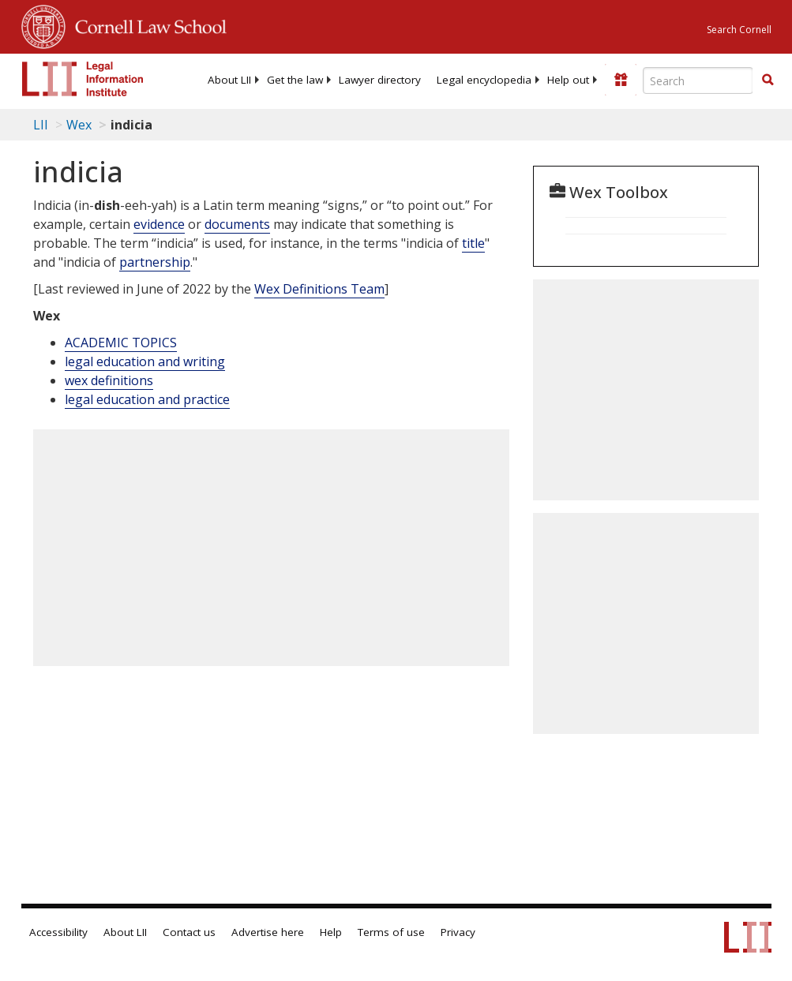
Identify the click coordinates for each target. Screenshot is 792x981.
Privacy (458, 932)
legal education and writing (145, 361)
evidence (159, 224)
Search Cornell (739, 29)
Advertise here (267, 932)
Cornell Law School (146, 24)
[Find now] (768, 80)
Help (331, 932)
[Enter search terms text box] (698, 80)
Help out (568, 80)
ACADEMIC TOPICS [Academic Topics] (121, 342)
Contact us (189, 932)
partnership (154, 262)
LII (40, 124)
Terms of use (391, 932)
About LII (229, 80)
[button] (767, 79)
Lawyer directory (380, 80)
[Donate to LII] (620, 79)
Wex (79, 124)
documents (237, 224)
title (473, 243)
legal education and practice (147, 399)
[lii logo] (83, 79)
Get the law (295, 80)
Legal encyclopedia (484, 80)
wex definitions (109, 380)
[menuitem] (229, 80)
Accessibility (58, 932)
